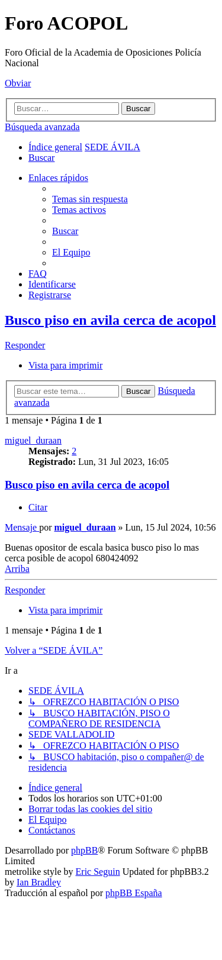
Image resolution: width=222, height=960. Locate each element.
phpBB (84, 850)
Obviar (18, 83)
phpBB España (133, 893)
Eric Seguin (98, 872)
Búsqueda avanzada (42, 127)
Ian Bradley (39, 882)
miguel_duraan (33, 440)
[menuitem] (41, 158)
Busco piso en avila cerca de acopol (110, 320)
